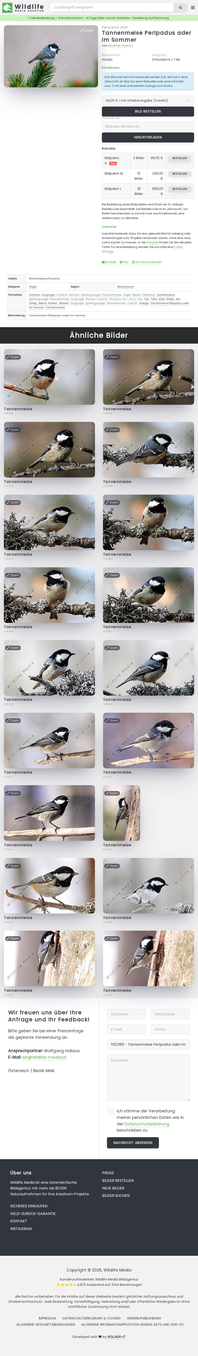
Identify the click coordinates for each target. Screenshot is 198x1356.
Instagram (20, 1228)
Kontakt (109, 262)
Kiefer (170, 299)
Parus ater (135, 299)
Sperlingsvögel (91, 295)
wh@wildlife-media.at (44, 1057)
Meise (136, 295)
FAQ (124, 262)
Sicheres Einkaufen (147, 262)
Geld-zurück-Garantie (33, 1213)
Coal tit (102, 299)
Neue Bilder (113, 1188)
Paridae (74, 295)
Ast (178, 299)
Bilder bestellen (118, 1180)
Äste (162, 299)
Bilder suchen (115, 1195)
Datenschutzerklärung (147, 1124)
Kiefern (52, 303)
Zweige (143, 303)
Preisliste (153, 242)
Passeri (91, 299)
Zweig (33, 303)
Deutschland (125, 287)
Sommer (34, 295)
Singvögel (77, 299)
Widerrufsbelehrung (144, 1318)
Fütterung (148, 295)
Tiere (154, 299)
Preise (108, 1173)
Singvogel (48, 295)
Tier (146, 299)
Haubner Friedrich (120, 45)
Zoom (86, 30)
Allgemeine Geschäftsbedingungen (45, 1324)
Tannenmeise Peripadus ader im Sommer (147, 36)
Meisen (64, 303)
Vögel (32, 287)
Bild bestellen (148, 111)
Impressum (47, 1318)
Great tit (62, 295)
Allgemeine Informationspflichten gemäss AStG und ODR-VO (132, 1324)
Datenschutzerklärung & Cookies (92, 1318)
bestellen (180, 158)
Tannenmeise (165, 295)
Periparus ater (115, 27)
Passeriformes (111, 295)
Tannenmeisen (55, 307)
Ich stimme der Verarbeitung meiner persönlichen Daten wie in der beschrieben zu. (150, 1120)
